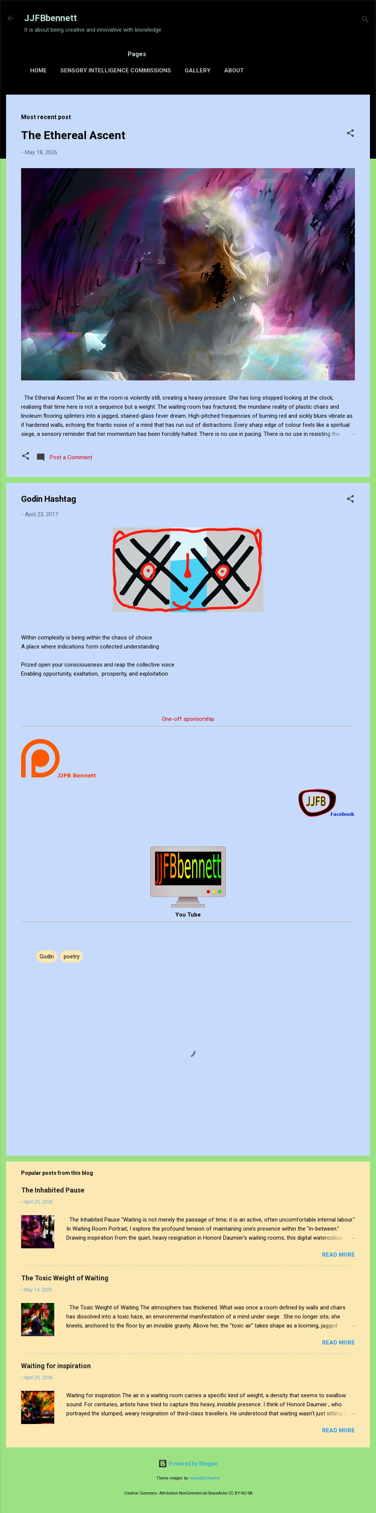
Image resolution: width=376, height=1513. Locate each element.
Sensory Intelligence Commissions (115, 70)
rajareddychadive (204, 1478)
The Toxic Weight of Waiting (65, 1278)
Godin (47, 956)
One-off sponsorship (188, 719)
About (234, 70)
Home (38, 70)
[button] (350, 134)
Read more (338, 1254)
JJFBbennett (50, 18)
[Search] (365, 20)
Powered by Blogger (188, 1463)
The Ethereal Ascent (73, 135)
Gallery (198, 70)
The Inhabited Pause (52, 1190)
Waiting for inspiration (56, 1366)
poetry (71, 956)
